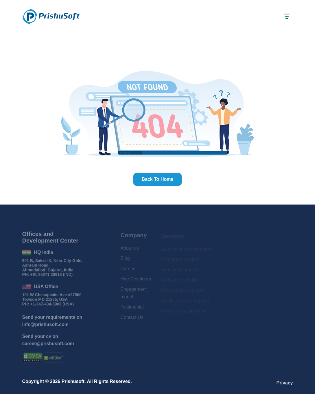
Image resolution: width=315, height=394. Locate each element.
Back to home (158, 179)
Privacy (285, 382)
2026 (55, 381)
